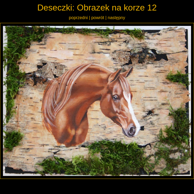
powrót (97, 17)
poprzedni (78, 17)
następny (116, 17)
